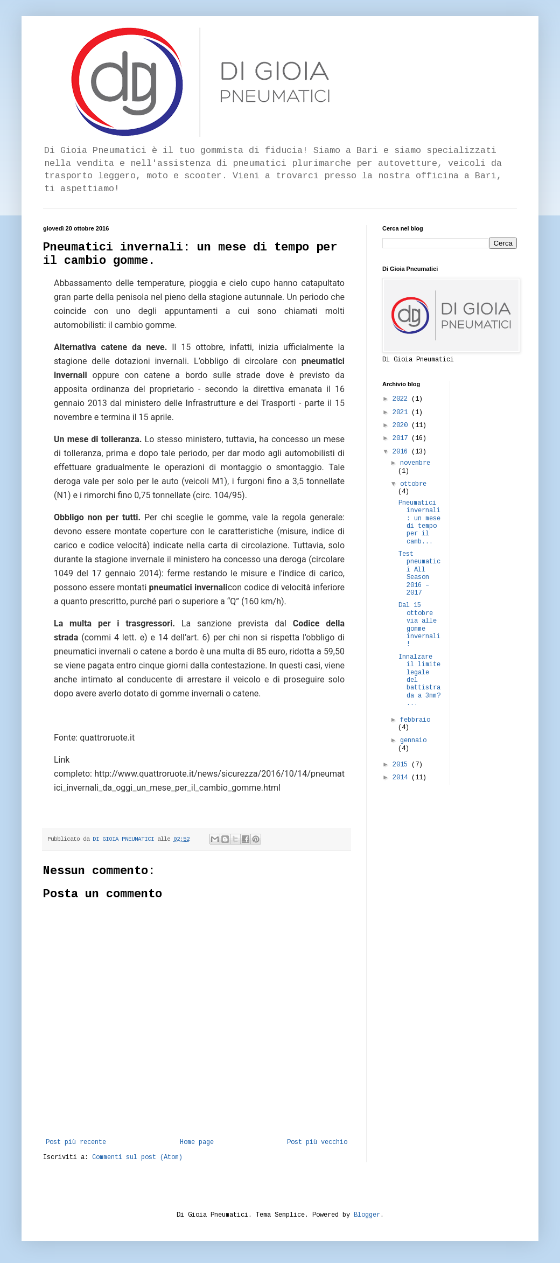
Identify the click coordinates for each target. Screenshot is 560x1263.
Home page (197, 1142)
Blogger (367, 1215)
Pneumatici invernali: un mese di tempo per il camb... (419, 522)
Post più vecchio (317, 1142)
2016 (402, 452)
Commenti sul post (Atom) (137, 1157)
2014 (402, 777)
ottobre (413, 484)
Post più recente (76, 1142)
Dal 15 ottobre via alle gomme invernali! (419, 625)
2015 (402, 765)
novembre (415, 463)
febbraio (415, 720)
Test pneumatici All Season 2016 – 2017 (419, 573)
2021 (402, 412)
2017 (402, 438)
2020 (402, 425)
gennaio (413, 740)
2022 (402, 399)
